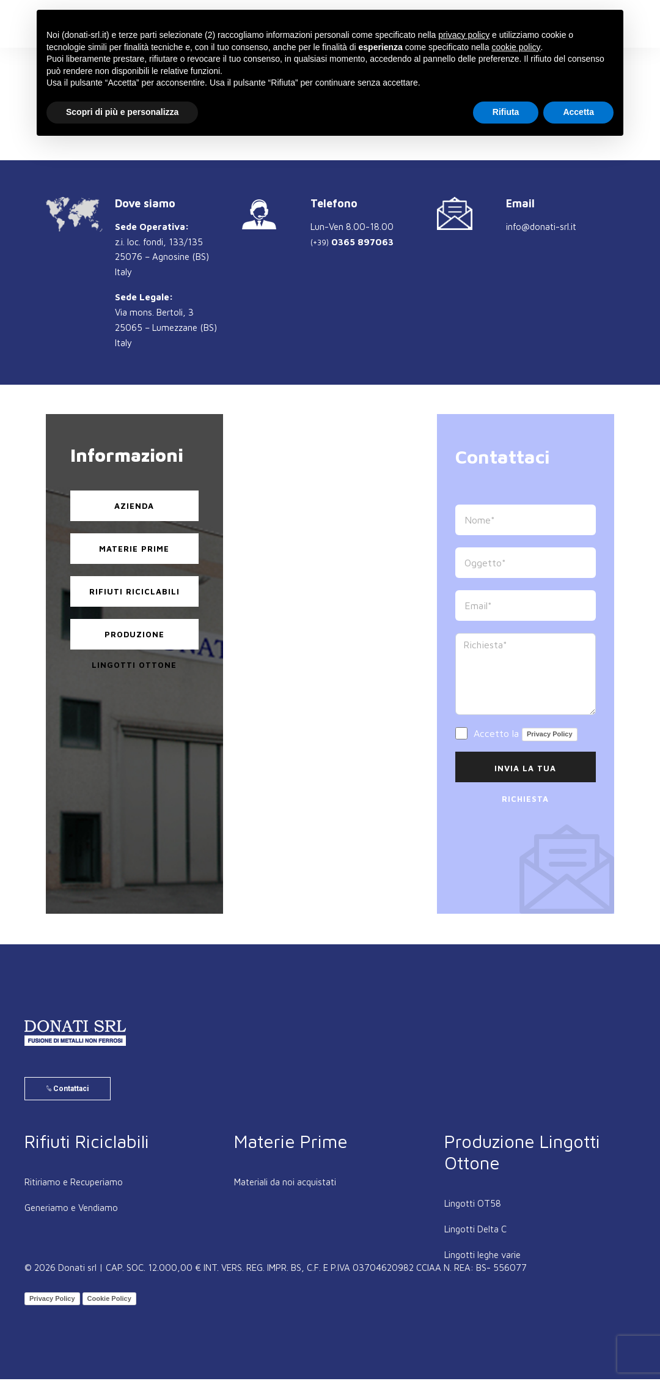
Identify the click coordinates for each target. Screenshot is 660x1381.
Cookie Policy (109, 1300)
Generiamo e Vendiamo (71, 1209)
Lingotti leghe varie (482, 1256)
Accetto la (516, 734)
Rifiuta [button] (506, 112)
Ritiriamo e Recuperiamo (73, 1184)
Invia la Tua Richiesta (525, 772)
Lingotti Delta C (475, 1231)
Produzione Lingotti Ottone (134, 639)
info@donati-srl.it (541, 226)
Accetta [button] (578, 112)
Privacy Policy (550, 734)
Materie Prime (134, 549)
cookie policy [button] (515, 47)
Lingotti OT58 (472, 1205)
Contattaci (67, 1090)
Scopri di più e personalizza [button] (122, 112)
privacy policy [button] (464, 35)
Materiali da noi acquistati (285, 1184)
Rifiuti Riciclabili (134, 591)
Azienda (134, 506)
